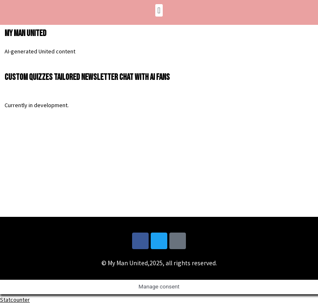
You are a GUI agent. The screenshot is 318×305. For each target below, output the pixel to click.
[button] (158, 10)
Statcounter (15, 299)
